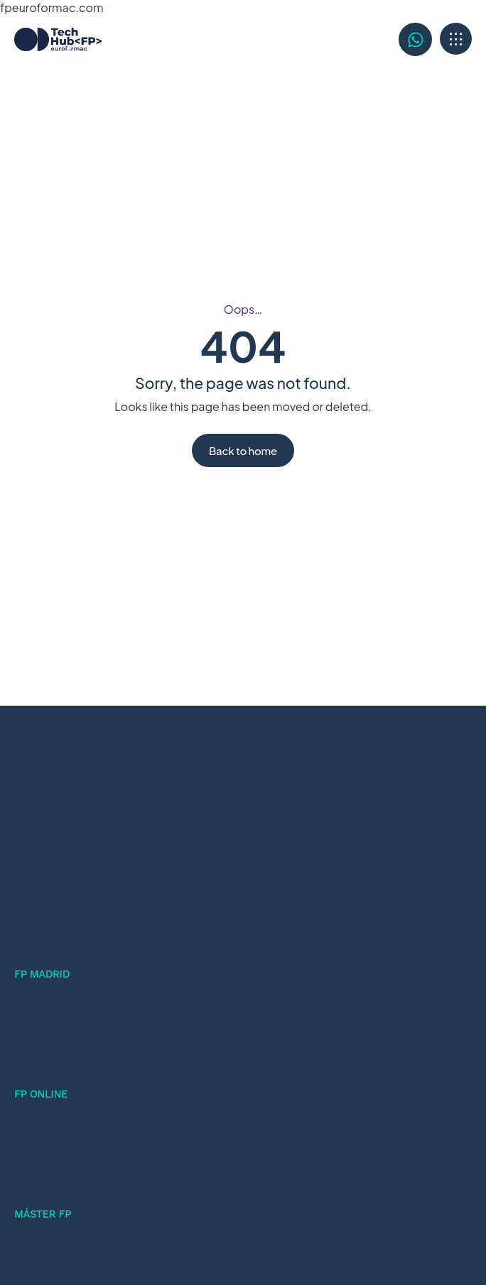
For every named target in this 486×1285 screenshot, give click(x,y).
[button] (455, 38)
